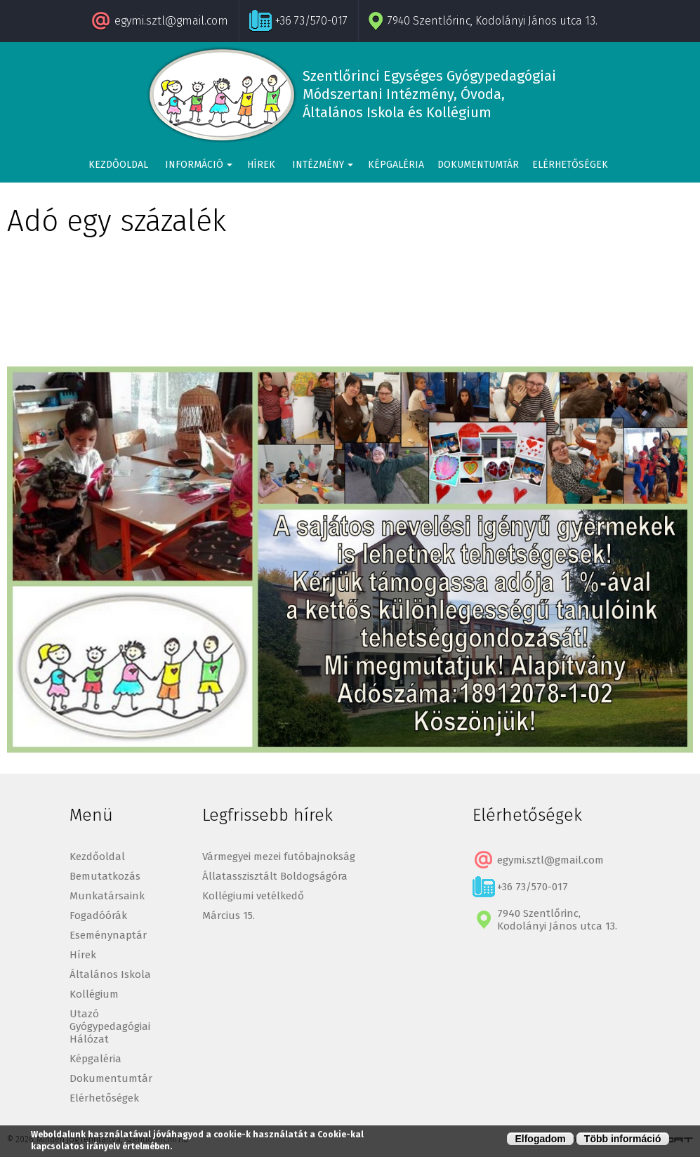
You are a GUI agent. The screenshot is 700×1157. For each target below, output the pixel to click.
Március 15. (228, 915)
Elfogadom (540, 1138)
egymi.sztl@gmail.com (171, 20)
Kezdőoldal (118, 165)
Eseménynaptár (108, 935)
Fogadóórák (98, 915)
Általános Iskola (110, 974)
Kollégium (94, 994)
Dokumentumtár (478, 165)
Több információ (622, 1138)
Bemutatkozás (105, 876)
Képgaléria (396, 165)
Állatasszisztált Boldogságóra (275, 876)
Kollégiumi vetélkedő (253, 896)
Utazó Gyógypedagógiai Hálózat (110, 1026)
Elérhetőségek (570, 165)
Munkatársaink (107, 896)
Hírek (261, 165)
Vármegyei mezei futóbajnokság (278, 856)
